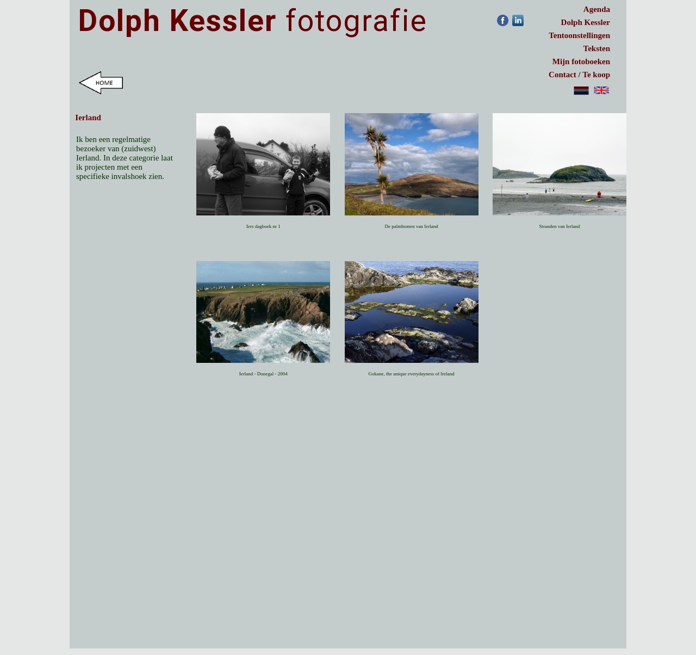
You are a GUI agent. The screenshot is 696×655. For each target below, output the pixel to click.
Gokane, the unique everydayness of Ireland (411, 373)
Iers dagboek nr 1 (263, 226)
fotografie (252, 20)
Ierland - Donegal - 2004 (263, 373)
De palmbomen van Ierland (411, 226)
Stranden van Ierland (559, 226)
